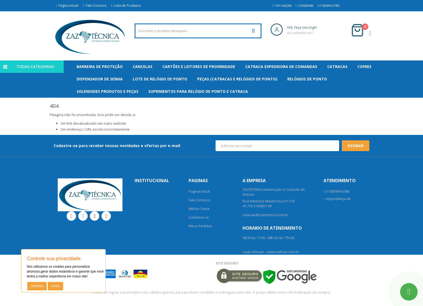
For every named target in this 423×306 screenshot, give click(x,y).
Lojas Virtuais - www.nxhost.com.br (271, 251)
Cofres (364, 66)
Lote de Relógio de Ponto (160, 78)
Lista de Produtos (126, 5)
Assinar (355, 145)
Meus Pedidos (200, 225)
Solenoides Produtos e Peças (107, 91)
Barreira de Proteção (100, 66)
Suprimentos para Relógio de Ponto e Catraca (198, 91)
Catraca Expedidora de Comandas (281, 66)
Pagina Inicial (199, 191)
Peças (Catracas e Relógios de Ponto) (237, 78)
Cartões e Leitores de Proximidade (198, 66)
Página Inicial (67, 5)
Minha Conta (199, 208)
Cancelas (142, 66)
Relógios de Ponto (307, 78)
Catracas (337, 66)
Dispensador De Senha (100, 78)
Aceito (55, 286)
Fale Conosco (94, 5)
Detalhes (36, 286)
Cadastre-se (199, 217)
